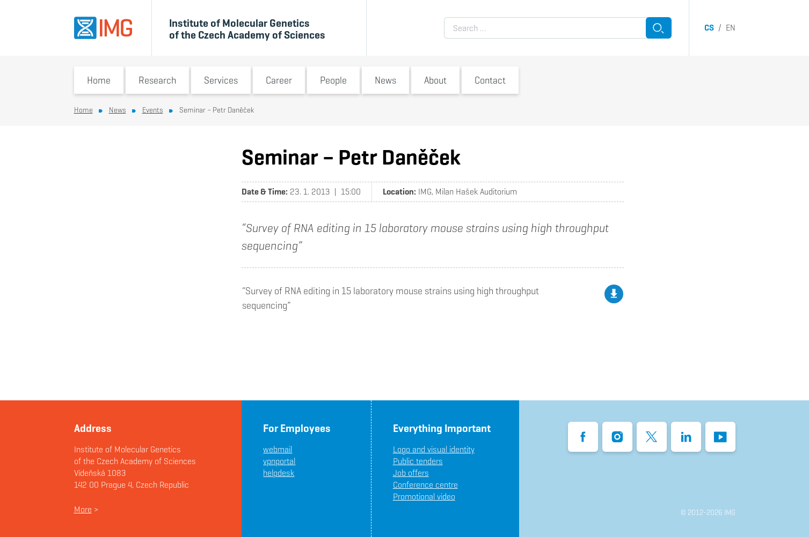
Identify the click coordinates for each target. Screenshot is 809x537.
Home (99, 80)
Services (221, 80)
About (435, 80)
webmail (277, 449)
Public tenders (418, 461)
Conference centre (425, 484)
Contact (490, 80)
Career (279, 80)
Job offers (411, 473)
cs (709, 27)
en (730, 27)
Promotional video (424, 496)
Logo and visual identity (434, 449)
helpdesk (278, 473)
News (385, 80)
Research (157, 80)
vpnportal (279, 461)
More (83, 509)
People (333, 80)
